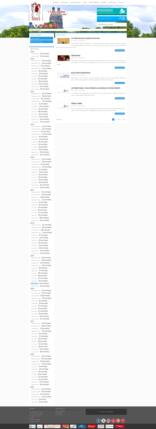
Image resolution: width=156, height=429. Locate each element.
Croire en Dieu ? (75, 2)
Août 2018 (34, 301)
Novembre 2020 (36, 227)
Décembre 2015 (35, 389)
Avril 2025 (34, 81)
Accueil (32, 30)
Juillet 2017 (34, 336)
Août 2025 (34, 71)
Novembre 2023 (36, 129)
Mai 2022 (34, 177)
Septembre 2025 (36, 68)
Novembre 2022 (36, 162)
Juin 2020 (34, 240)
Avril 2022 (34, 180)
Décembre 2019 (35, 257)
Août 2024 (34, 104)
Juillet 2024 (34, 106)
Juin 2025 (34, 76)
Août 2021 (34, 202)
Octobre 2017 (35, 328)
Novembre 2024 (36, 96)
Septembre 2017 (36, 331)
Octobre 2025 (35, 66)
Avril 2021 (34, 212)
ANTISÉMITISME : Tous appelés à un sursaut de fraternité (95, 88)
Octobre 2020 (35, 230)
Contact (121, 2)
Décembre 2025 (35, 60)
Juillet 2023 (34, 139)
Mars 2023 (34, 149)
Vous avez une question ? (105, 18)
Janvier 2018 (35, 319)
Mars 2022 (34, 182)
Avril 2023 (34, 147)
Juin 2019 (34, 273)
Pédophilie (75, 55)
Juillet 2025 (34, 73)
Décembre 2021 (35, 192)
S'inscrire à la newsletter (106, 411)
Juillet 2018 (34, 303)
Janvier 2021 (34, 220)
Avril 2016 (34, 377)
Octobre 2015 (35, 394)
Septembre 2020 (36, 232)
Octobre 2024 (35, 98)
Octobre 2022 (35, 164)
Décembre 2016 (35, 356)
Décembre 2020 (36, 225)
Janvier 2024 (35, 122)
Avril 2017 (34, 344)
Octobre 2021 (35, 197)
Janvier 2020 (35, 253)
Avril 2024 (34, 114)
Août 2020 (34, 235)
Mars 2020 (34, 248)
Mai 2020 (34, 243)
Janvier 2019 (34, 286)
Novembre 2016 (35, 359)
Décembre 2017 (35, 323)
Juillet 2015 (34, 402)
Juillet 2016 (34, 369)
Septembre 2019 (36, 265)
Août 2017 (34, 333)
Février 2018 (34, 316)
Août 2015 (34, 399)
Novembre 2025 (35, 63)
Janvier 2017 (34, 352)
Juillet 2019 (34, 270)
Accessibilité (59, 413)
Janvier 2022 (35, 187)
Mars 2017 (34, 346)
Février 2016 (34, 382)
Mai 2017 (33, 341)
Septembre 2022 (36, 167)
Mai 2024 (34, 111)
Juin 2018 (34, 306)
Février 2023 (34, 152)
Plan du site (59, 415)
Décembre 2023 (35, 126)
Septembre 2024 (36, 101)
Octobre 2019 (35, 263)
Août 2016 (34, 366)
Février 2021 (34, 218)
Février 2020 (35, 250)
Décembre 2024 (36, 93)
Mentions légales (60, 411)
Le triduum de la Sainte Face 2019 (85, 38)
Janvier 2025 (35, 89)
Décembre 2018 (35, 290)
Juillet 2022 (34, 172)
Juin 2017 (34, 339)
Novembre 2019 (35, 260)
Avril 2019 (34, 278)
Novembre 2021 (35, 194)
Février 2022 (34, 185)
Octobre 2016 (35, 361)
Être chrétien (94, 2)
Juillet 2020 (34, 238)
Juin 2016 (34, 371)
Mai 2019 (33, 276)
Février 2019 (34, 283)
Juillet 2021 (34, 205)
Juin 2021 (34, 207)
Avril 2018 (34, 311)
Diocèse (103, 2)
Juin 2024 (34, 109)
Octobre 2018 (35, 295)
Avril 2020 (34, 245)
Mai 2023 (34, 144)
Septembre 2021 (36, 200)
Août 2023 (34, 136)
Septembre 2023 (36, 134)
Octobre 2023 (35, 131)
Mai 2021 (33, 210)
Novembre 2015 (35, 391)
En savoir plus (120, 50)
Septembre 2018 (36, 298)
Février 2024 (35, 119)
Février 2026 (34, 53)
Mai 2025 (34, 79)
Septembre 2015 (35, 397)
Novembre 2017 (35, 326)
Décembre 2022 (35, 159)
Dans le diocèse (35, 38)
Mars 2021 (34, 215)
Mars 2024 (34, 117)
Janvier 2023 (35, 155)
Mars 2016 (34, 379)
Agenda (55, 2)
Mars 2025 (34, 84)
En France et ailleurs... (37, 41)
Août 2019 (34, 268)
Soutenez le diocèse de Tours (106, 13)
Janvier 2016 (34, 384)
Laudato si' (112, 2)
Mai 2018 (33, 308)
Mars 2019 (34, 281)
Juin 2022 (34, 174)
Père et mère (76, 103)
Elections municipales (80, 73)
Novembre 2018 (35, 293)
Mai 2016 (33, 374)
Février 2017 (34, 349)
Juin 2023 (34, 142)
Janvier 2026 (35, 56)
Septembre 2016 (36, 364)
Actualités (64, 2)
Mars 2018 (34, 314)
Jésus (85, 2)
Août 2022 (34, 169)
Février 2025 (34, 86)
